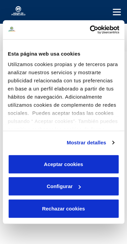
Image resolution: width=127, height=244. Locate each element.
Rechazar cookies (63, 208)
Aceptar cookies (63, 164)
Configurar (64, 186)
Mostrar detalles (86, 142)
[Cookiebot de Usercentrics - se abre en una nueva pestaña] (90, 29)
